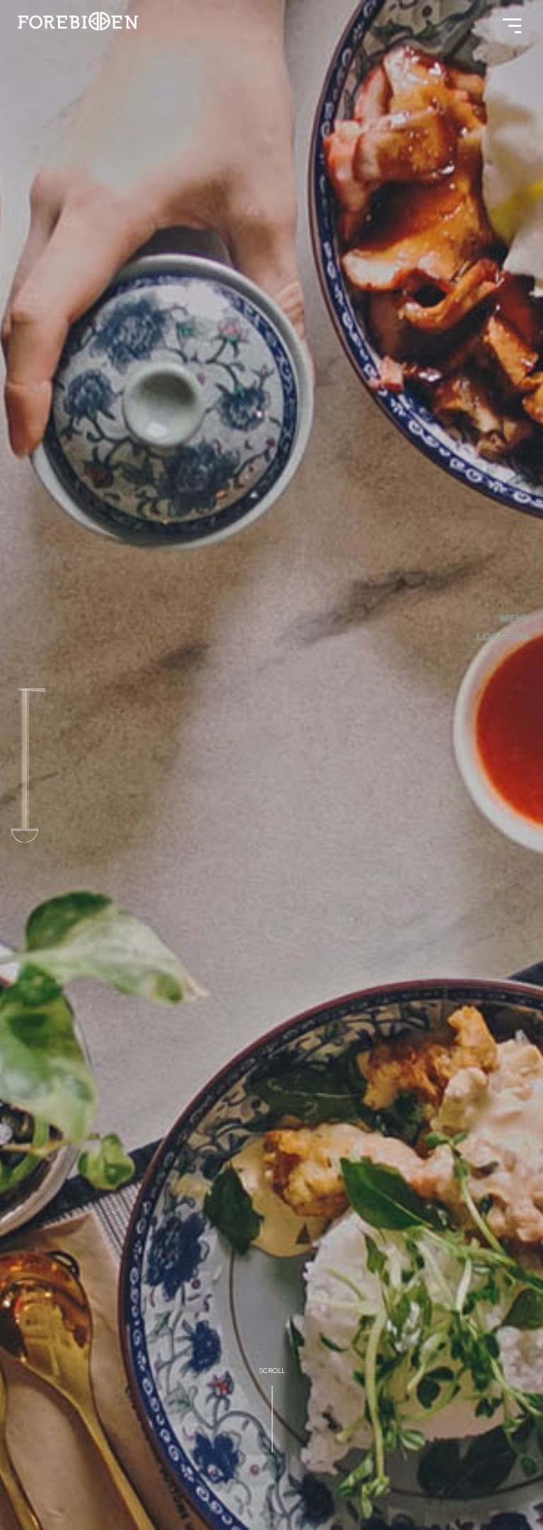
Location (505, 637)
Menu (517, 619)
